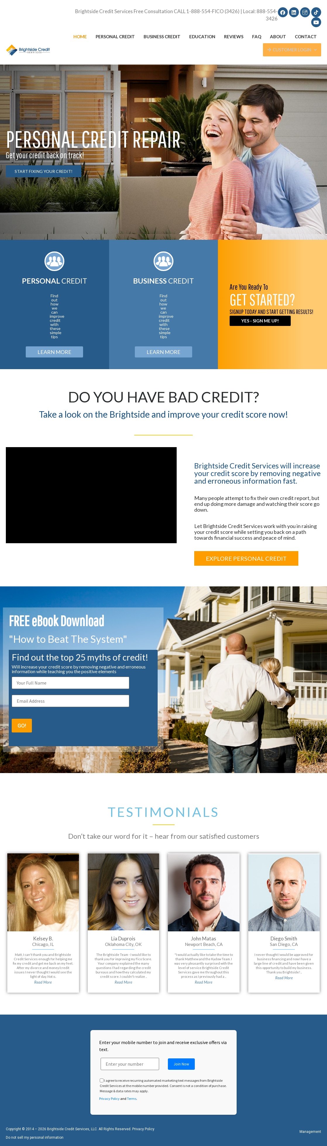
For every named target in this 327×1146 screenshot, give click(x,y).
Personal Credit (115, 36)
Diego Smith (284, 938)
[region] (163, 152)
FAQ (256, 36)
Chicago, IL (43, 944)
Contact (306, 36)
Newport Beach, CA (204, 944)
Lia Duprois (123, 938)
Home (80, 36)
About (278, 36)
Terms (131, 1098)
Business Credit (162, 36)
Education (202, 36)
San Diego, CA (284, 944)
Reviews (233, 36)
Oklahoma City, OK (123, 944)
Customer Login (292, 49)
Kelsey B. (43, 938)
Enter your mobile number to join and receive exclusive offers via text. (163, 1045)
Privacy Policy (109, 1098)
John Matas (203, 938)
